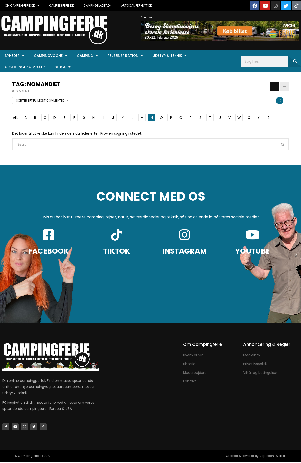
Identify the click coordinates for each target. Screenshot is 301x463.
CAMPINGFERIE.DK (61, 5)
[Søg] (294, 61)
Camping (87, 55)
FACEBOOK (48, 251)
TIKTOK (116, 251)
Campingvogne (50, 55)
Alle (16, 117)
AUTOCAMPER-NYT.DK (136, 5)
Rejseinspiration (125, 55)
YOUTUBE (252, 251)
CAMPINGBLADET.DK (97, 5)
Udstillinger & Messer (25, 66)
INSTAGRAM (184, 251)
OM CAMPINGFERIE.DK (22, 5)
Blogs (63, 67)
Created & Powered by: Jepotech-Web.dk (256, 457)
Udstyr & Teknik (170, 55)
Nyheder (14, 55)
